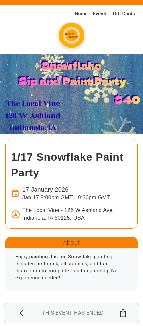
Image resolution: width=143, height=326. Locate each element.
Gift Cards (124, 13)
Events (100, 13)
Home (81, 13)
